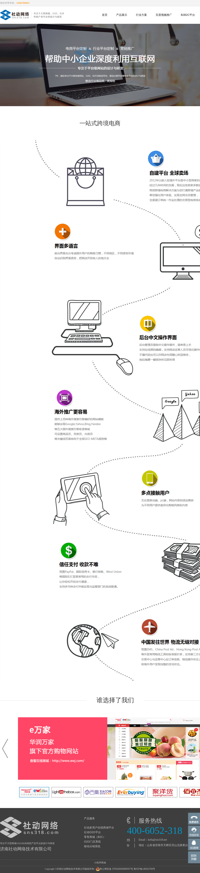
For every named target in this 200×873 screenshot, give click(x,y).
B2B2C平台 (188, 14)
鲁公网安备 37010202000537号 (114, 869)
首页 (104, 14)
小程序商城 (100, 862)
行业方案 (141, 14)
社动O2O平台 (92, 832)
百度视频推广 (164, 14)
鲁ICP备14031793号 (144, 869)
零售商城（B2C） (95, 836)
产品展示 (121, 14)
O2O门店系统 (92, 841)
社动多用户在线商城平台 (99, 827)
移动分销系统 (92, 846)
